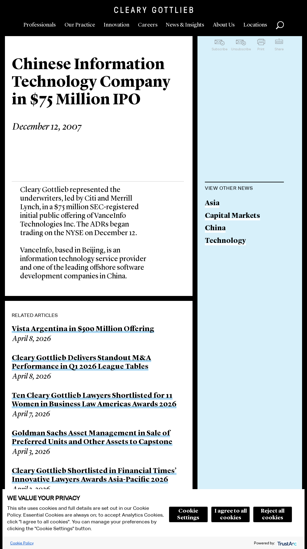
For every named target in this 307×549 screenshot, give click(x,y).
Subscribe (219, 49)
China (215, 228)
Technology (225, 241)
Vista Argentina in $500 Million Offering (83, 329)
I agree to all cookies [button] (230, 514)
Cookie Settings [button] (188, 514)
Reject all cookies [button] (272, 514)
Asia (212, 203)
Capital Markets (232, 216)
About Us (224, 25)
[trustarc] (286, 543)
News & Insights (185, 25)
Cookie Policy (22, 543)
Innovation (116, 25)
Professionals (39, 25)
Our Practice (79, 25)
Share (279, 49)
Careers (148, 25)
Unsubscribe (241, 49)
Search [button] (280, 25)
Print (260, 49)
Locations (255, 25)
